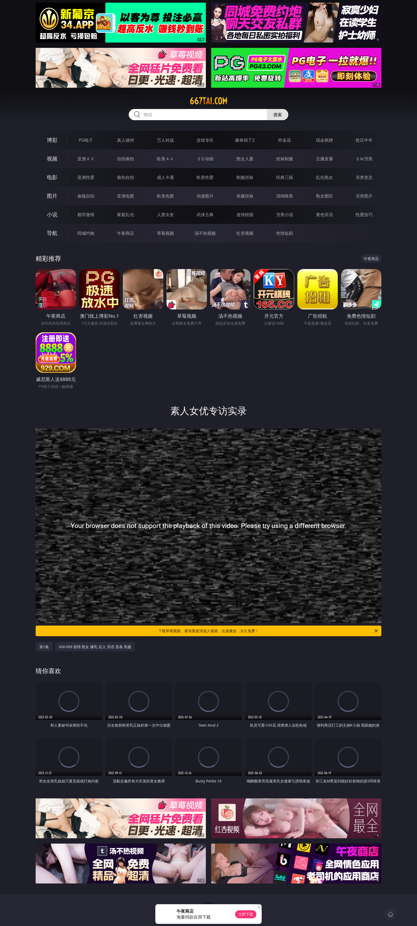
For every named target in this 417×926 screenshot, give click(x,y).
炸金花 (284, 140)
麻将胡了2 (245, 140)
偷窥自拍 (85, 196)
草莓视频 (165, 233)
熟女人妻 (244, 159)
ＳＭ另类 (364, 159)
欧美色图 (165, 196)
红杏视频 (244, 233)
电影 (52, 177)
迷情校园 (244, 214)
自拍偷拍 (125, 159)
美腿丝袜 (244, 196)
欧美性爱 (205, 177)
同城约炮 (85, 233)
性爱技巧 (364, 214)
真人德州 (125, 140)
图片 (52, 195)
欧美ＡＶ (165, 159)
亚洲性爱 (85, 177)
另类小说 (284, 214)
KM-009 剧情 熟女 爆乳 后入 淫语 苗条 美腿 (95, 646)
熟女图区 (324, 196)
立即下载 (245, 914)
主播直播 (324, 159)
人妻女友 (165, 214)
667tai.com (208, 101)
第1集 (44, 646)
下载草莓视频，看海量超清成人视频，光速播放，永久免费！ (268, 631)
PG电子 (86, 140)
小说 (52, 214)
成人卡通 (165, 177)
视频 (52, 158)
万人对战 (165, 140)
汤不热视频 (205, 233)
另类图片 (364, 196)
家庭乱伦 (125, 214)
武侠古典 (205, 214)
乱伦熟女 (324, 177)
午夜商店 (125, 233)
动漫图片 (205, 196)
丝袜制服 (284, 159)
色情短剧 (284, 233)
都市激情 (85, 214)
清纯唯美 (284, 196)
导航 (52, 233)
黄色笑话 (324, 214)
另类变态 (364, 177)
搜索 (277, 115)
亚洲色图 (125, 196)
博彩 (52, 140)
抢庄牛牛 (364, 140)
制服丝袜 (244, 177)
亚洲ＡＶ (85, 159)
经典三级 (284, 177)
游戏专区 (205, 140)
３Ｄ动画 (205, 159)
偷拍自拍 (125, 177)
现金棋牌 (324, 140)
